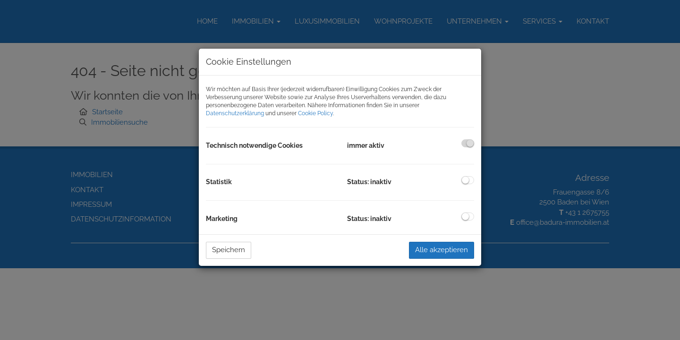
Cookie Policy (315, 113)
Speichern (228, 250)
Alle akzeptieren (441, 250)
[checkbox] (467, 143)
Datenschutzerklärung (235, 113)
